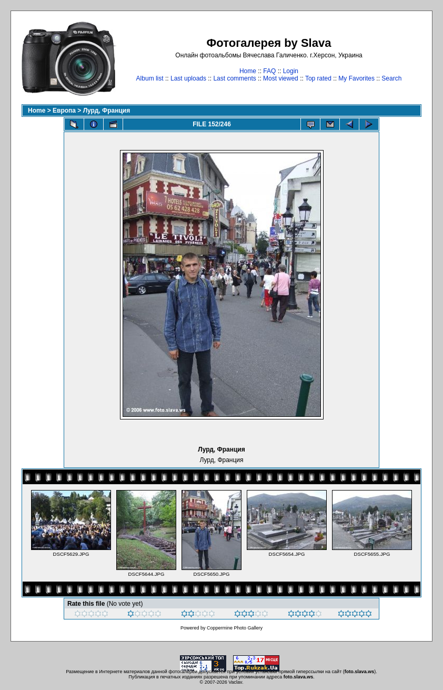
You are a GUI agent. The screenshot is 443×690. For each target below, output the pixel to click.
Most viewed (280, 78)
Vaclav (235, 682)
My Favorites (356, 78)
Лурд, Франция (106, 110)
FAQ (269, 71)
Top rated (318, 78)
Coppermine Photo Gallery (235, 628)
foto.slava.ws (360, 671)
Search (391, 78)
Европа (64, 110)
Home (247, 71)
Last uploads (188, 78)
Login (290, 71)
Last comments (234, 78)
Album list (150, 78)
